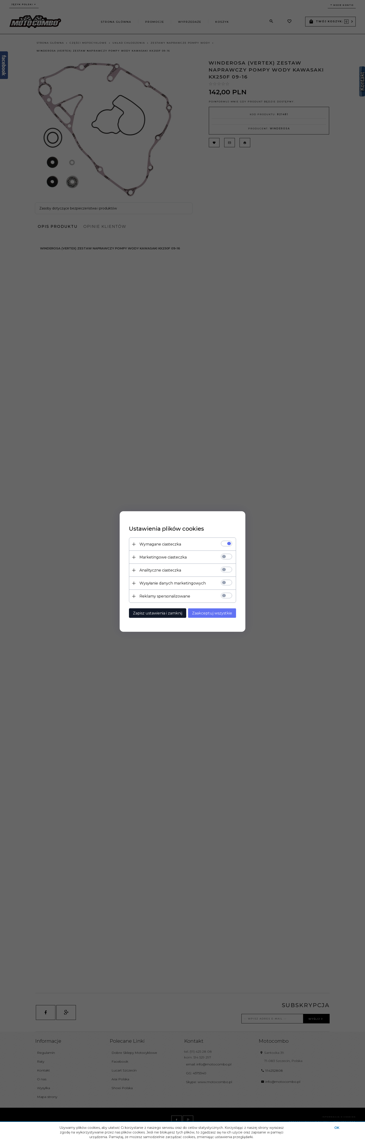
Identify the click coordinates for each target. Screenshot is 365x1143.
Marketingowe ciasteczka (163, 557)
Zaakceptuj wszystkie (212, 613)
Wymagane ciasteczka (160, 544)
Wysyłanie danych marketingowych (172, 583)
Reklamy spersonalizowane (164, 596)
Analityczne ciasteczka (160, 570)
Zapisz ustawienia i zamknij (157, 613)
